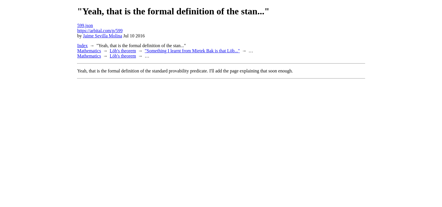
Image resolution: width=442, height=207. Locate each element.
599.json (85, 25)
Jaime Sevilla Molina (102, 35)
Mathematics (89, 50)
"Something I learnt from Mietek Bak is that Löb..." (192, 50)
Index (82, 45)
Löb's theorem (123, 50)
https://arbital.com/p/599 (100, 30)
